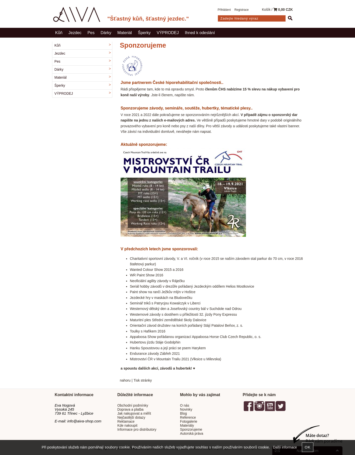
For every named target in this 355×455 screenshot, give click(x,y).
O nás (184, 405)
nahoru (125, 380)
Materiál (124, 32)
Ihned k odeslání (200, 32)
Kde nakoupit (127, 425)
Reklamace (126, 421)
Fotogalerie (188, 421)
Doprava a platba (130, 409)
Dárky (106, 32)
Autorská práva (191, 433)
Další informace (285, 447)
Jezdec (74, 32)
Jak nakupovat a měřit (134, 413)
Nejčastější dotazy (131, 417)
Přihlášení (224, 10)
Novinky (186, 409)
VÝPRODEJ (168, 32)
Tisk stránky (143, 380)
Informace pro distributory (136, 429)
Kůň (58, 32)
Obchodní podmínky (132, 405)
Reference (188, 417)
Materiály (187, 425)
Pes (91, 32)
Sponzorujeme (191, 429)
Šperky (144, 32)
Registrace (241, 10)
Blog (183, 413)
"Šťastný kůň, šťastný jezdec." (148, 19)
